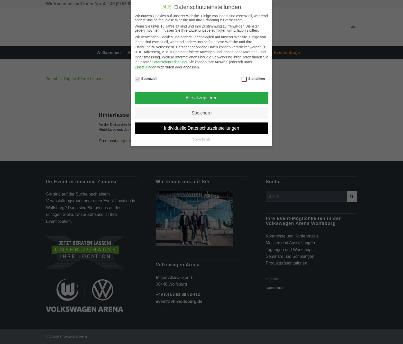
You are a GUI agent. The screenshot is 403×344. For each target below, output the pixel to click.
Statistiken (253, 78)
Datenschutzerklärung (169, 61)
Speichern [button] (201, 112)
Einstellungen (145, 66)
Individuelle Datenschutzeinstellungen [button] (201, 127)
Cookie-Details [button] (201, 138)
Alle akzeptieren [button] (202, 97)
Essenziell (146, 78)
